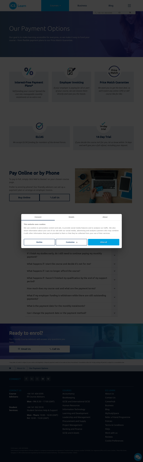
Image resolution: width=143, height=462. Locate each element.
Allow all (103, 242)
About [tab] (105, 217)
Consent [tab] (38, 217)
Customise (71, 242)
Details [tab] (71, 217)
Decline (39, 242)
